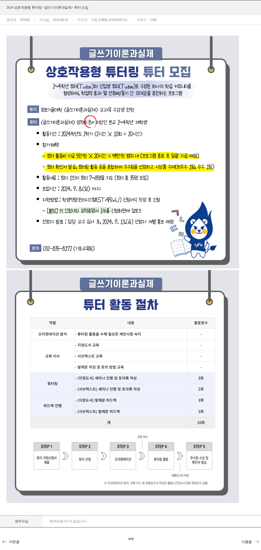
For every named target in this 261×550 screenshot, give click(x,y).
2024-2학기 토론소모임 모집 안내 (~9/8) (4, 541)
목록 (131, 539)
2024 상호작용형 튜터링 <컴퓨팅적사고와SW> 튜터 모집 (256, 541)
